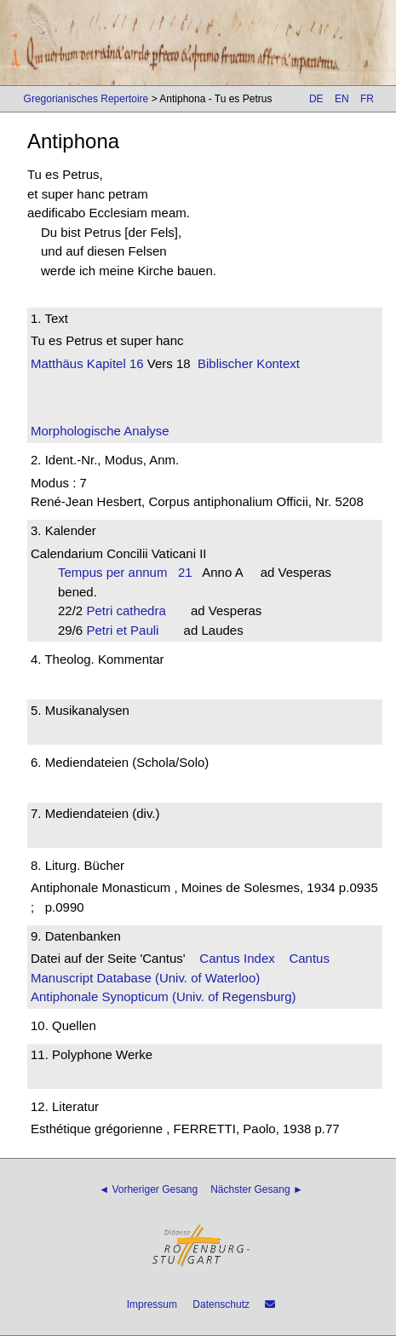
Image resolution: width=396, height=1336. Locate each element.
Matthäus (57, 363)
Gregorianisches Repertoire (86, 99)
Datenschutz (221, 1304)
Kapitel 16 (113, 363)
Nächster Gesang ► (256, 1189)
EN (342, 99)
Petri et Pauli (127, 630)
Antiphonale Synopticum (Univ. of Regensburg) (163, 996)
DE (316, 99)
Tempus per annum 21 (125, 572)
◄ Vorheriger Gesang (148, 1189)
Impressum (152, 1304)
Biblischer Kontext (249, 363)
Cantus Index (236, 958)
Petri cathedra (131, 610)
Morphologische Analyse (100, 430)
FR (367, 99)
